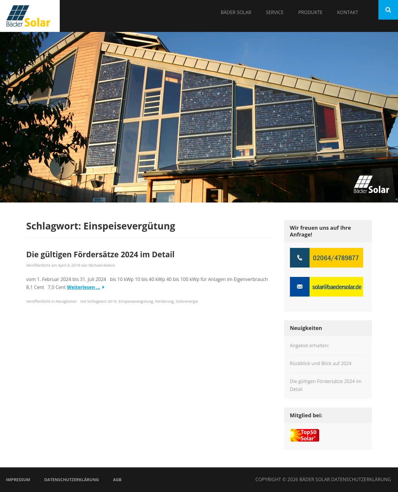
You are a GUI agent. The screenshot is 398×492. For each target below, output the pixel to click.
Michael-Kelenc (101, 265)
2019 (112, 301)
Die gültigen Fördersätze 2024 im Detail (100, 254)
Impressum (18, 479)
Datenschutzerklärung (71, 479)
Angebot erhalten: (309, 345)
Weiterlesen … (83, 287)
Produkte (310, 12)
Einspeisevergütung (135, 301)
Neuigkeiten (66, 301)
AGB (117, 479)
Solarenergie (187, 301)
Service (275, 12)
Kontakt (347, 12)
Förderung (164, 301)
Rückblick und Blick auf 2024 (321, 363)
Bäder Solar (236, 12)
